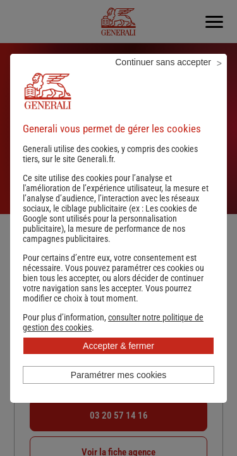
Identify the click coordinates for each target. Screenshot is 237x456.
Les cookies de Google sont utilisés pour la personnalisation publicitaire (110, 218)
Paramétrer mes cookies (119, 375)
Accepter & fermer (118, 346)
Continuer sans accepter (163, 62)
